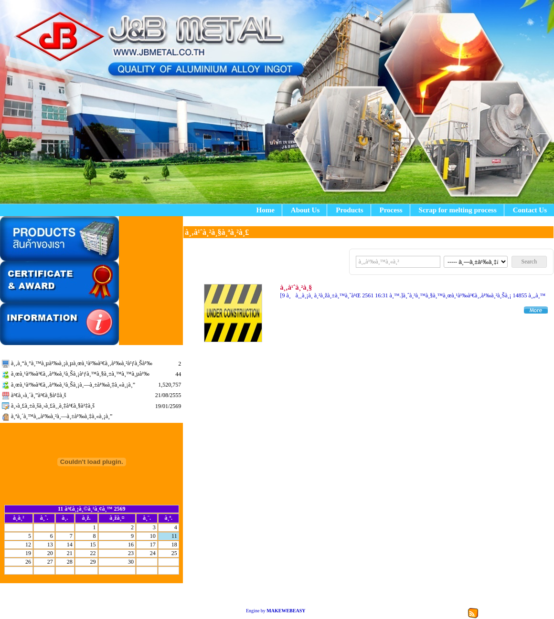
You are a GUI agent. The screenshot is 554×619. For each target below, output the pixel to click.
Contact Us (530, 210)
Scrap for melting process (458, 210)
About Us (305, 210)
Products (349, 210)
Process (391, 210)
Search (529, 261)
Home (265, 210)
